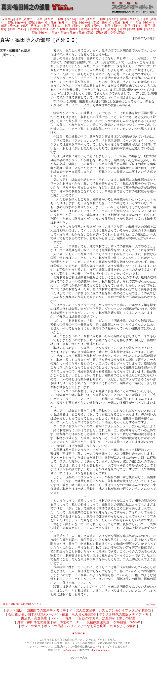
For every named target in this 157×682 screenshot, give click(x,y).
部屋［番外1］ (41, 32)
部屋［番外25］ (46, 19)
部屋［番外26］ (25, 19)
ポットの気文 (31, 626)
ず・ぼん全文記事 (82, 610)
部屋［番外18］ (39, 22)
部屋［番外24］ (67, 19)
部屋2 (90, 32)
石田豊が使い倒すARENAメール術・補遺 (38, 614)
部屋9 (94, 29)
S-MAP (135, 622)
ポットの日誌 (54, 626)
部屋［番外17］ (60, 22)
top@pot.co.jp (70, 650)
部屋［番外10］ (53, 25)
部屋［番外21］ (131, 19)
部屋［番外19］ (17, 22)
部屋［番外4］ (18, 29)
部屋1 (99, 32)
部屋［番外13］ (145, 22)
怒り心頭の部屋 (114, 32)
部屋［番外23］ (88, 19)
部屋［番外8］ (94, 25)
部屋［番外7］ (114, 25)
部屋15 (33, 29)
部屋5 (64, 32)
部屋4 (73, 32)
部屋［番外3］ (109, 29)
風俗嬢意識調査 (98, 622)
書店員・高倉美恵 (34, 618)
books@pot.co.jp (100, 650)
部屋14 (44, 29)
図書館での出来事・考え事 (46, 610)
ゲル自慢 (120, 622)
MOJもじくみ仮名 (122, 626)
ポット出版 (14, 610)
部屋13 (54, 29)
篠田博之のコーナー (68, 622)
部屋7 (131, 29)
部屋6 (55, 32)
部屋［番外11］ (32, 25)
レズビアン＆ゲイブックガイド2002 (125, 610)
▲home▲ (79, 633)
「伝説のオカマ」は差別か (95, 618)
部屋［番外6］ (134, 25)
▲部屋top (8, 19)
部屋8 (123, 29)
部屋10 (85, 29)
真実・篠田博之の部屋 (33, 622)
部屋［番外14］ (124, 22)
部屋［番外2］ (146, 29)
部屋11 (74, 29)
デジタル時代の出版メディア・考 (123, 614)
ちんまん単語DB (84, 614)
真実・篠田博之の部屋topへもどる (22, 603)
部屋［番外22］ (110, 19)
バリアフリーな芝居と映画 (86, 626)
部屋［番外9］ (74, 25)
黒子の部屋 (127, 618)
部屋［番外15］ (103, 22)
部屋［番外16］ (81, 22)
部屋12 (64, 29)
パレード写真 (61, 618)
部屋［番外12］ (11, 25)
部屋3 (82, 32)
